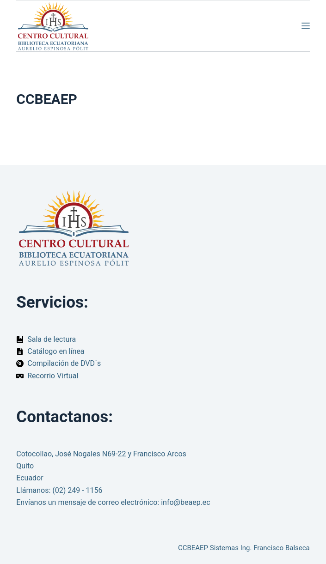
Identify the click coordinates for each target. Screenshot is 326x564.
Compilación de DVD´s (64, 363)
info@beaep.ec (185, 502)
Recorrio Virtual (52, 375)
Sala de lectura (51, 339)
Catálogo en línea (55, 351)
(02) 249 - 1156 (77, 490)
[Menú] (305, 26)
